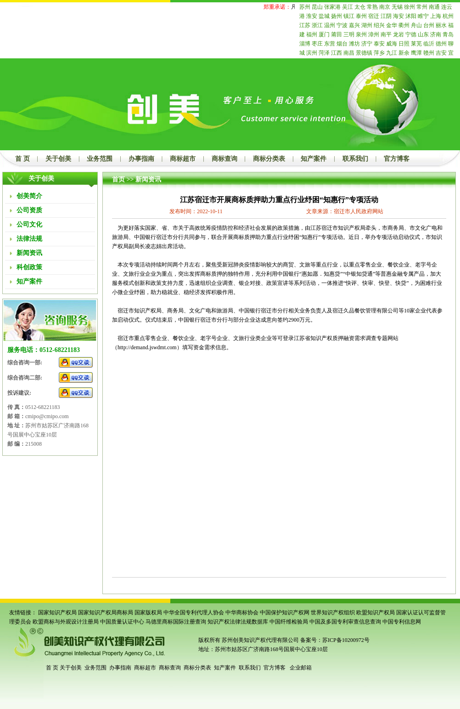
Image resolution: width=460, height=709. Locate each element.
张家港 (332, 7)
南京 (384, 7)
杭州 (448, 16)
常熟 (372, 7)
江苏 (304, 25)
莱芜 (416, 43)
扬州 (336, 16)
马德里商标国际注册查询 (176, 621)
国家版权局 (148, 612)
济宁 (366, 43)
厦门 (324, 34)
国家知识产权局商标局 (105, 612)
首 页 (22, 158)
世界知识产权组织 (333, 612)
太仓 (359, 7)
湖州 (366, 25)
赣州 (428, 53)
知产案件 (313, 158)
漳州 (373, 34)
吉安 (441, 53)
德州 (441, 43)
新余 (404, 53)
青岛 (448, 34)
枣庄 (317, 43)
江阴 (386, 16)
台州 (428, 25)
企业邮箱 (301, 667)
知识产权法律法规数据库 (238, 621)
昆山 (317, 7)
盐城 (324, 16)
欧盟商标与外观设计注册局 (66, 621)
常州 (421, 7)
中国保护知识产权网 (284, 612)
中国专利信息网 (401, 621)
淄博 (304, 43)
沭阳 (410, 16)
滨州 (311, 53)
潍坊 (354, 43)
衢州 (404, 25)
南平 (386, 34)
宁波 (342, 25)
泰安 (379, 43)
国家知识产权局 (57, 612)
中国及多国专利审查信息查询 (345, 621)
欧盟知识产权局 (375, 612)
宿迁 (373, 16)
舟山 (416, 25)
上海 (435, 16)
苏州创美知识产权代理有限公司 (259, 640)
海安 (398, 16)
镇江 (348, 16)
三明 (348, 34)
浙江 (317, 25)
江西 (336, 53)
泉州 (361, 34)
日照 (404, 43)
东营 (329, 43)
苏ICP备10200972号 (346, 640)
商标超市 (183, 158)
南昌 (348, 53)
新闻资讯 (148, 179)
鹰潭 (416, 53)
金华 (391, 25)
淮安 (311, 16)
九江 (391, 53)
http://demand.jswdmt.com (147, 347)
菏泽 (324, 53)
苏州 (304, 7)
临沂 (428, 43)
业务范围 (99, 158)
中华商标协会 (241, 612)
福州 (311, 34)
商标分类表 (269, 158)
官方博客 (397, 158)
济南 (435, 34)
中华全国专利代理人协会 (193, 612)
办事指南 (141, 158)
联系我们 (355, 158)
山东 (423, 34)
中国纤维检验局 (288, 621)
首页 (118, 179)
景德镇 (364, 53)
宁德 (410, 34)
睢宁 (423, 16)
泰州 (361, 16)
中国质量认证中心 (122, 621)
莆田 (336, 34)
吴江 (347, 7)
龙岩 (398, 34)
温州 (329, 25)
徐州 (409, 7)
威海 (391, 43)
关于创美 (58, 158)
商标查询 (224, 158)
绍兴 (379, 25)
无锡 (397, 7)
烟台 (342, 43)
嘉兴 (354, 25)
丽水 (441, 25)
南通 (434, 7)
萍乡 (379, 53)
